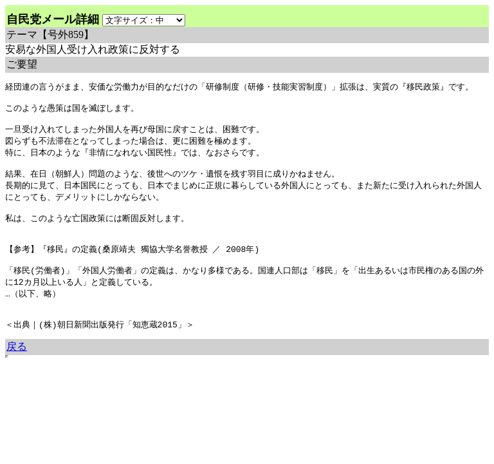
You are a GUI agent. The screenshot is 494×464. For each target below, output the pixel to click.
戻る (16, 372)
